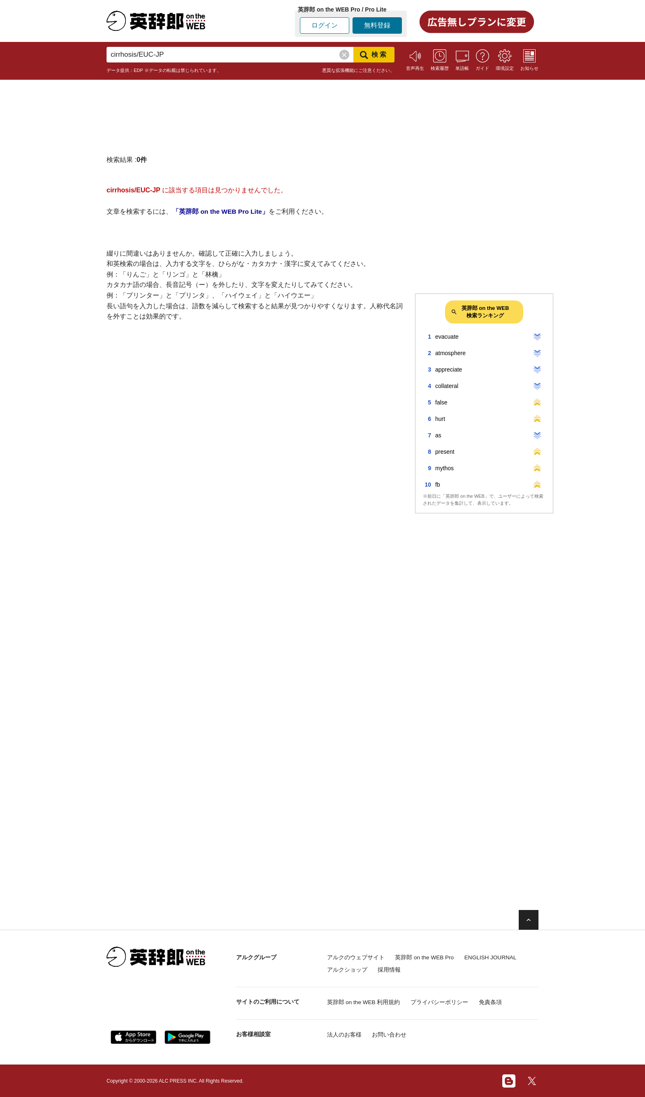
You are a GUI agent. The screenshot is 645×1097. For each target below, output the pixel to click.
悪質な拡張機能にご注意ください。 (358, 70)
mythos (444, 468)
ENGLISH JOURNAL (498, 957)
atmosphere (450, 353)
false (441, 402)
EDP (138, 70)
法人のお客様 (344, 1033)
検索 (374, 55)
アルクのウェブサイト (356, 957)
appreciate (448, 369)
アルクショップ (347, 969)
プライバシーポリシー (443, 1001)
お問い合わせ (391, 1033)
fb (437, 484)
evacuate (447, 336)
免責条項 (496, 1001)
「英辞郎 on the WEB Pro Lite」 (221, 211)
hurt (440, 419)
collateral (446, 386)
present (445, 451)
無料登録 (377, 25)
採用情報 (391, 969)
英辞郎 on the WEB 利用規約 (364, 1001)
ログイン (324, 25)
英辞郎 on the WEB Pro (427, 957)
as (438, 435)
